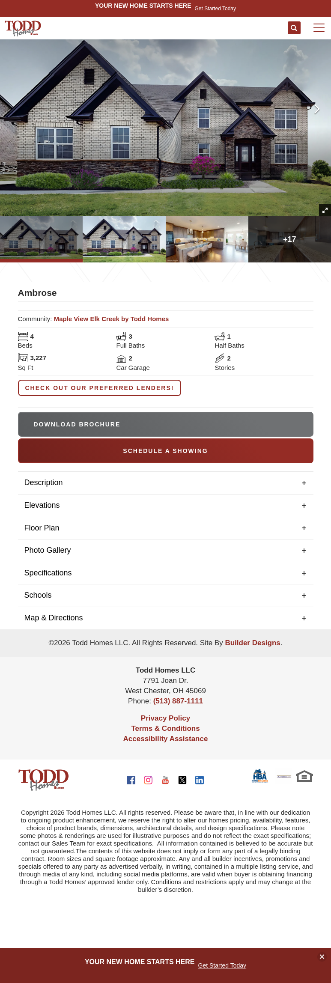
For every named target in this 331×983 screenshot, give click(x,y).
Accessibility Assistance (165, 739)
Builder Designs (252, 643)
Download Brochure (77, 424)
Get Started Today (222, 965)
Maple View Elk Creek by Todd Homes (111, 318)
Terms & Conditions (165, 728)
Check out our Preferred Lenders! (99, 387)
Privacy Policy (165, 718)
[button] (294, 28)
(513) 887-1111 (178, 701)
